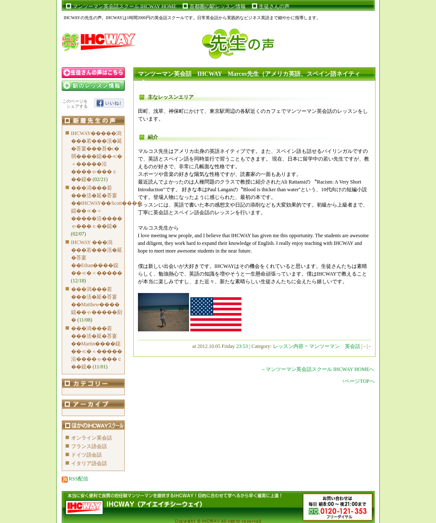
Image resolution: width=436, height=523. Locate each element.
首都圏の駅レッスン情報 (217, 6)
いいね (109, 103)
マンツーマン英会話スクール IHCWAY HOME (125, 6)
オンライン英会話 (91, 438)
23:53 (242, 346)
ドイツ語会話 (86, 455)
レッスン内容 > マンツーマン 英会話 (317, 346)
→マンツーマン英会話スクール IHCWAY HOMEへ (318, 369)
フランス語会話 (89, 446)
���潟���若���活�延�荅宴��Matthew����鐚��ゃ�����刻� (96, 304)
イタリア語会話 (89, 463)
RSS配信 (75, 479)
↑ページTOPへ (358, 381)
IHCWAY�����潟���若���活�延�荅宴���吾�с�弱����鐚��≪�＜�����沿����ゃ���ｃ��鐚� (96, 156)
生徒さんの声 (274, 6)
